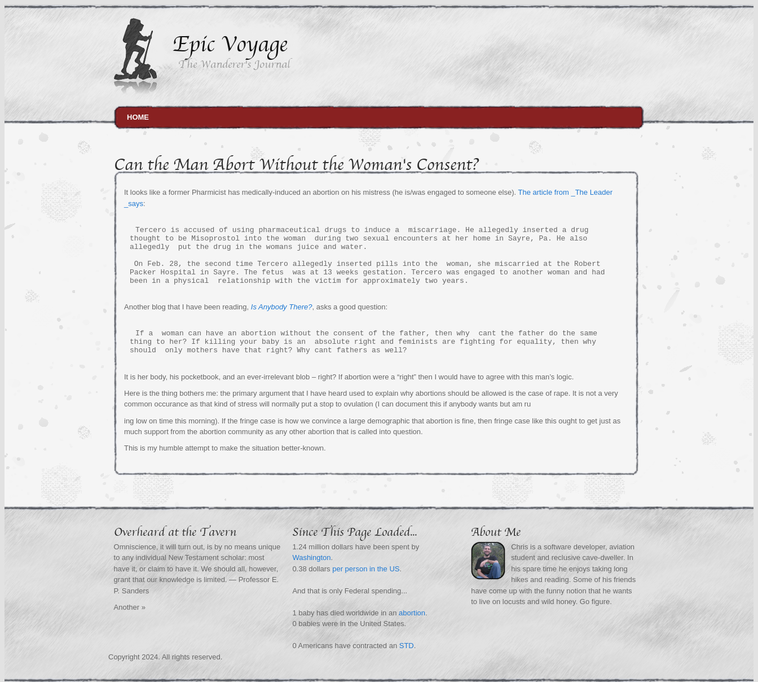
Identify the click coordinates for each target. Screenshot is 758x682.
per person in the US (365, 569)
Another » (130, 607)
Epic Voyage (230, 44)
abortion (412, 613)
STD (406, 645)
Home (138, 117)
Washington (311, 557)
